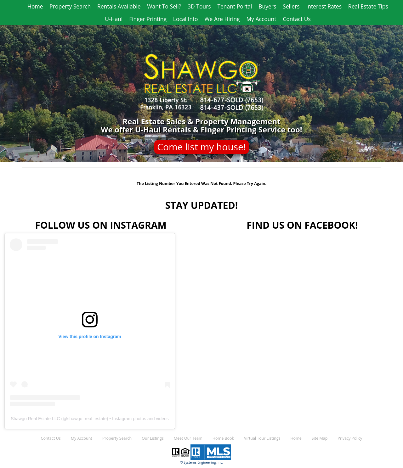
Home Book (223, 438)
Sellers (291, 6)
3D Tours (199, 6)
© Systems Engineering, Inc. (201, 462)
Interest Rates (324, 6)
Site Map (320, 438)
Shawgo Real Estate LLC (35, 418)
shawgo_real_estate (86, 418)
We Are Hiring (222, 19)
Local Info (185, 19)
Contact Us (297, 19)
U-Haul (113, 19)
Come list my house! (201, 146)
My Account (261, 19)
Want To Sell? (164, 6)
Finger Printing (148, 19)
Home (35, 6)
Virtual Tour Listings (262, 438)
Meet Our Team (188, 438)
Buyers (267, 6)
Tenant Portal (234, 6)
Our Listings (152, 438)
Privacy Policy (350, 438)
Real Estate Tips (368, 6)
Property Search (70, 6)
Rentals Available (119, 6)
